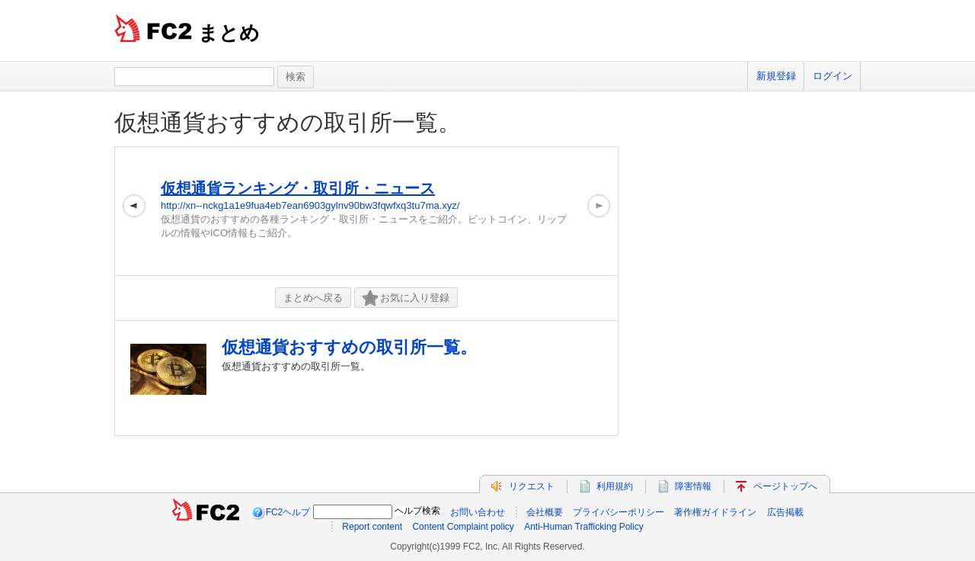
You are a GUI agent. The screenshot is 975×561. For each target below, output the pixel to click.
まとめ (229, 32)
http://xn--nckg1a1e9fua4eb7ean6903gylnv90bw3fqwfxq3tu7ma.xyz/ (310, 205)
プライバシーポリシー (618, 512)
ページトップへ (785, 486)
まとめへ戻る (313, 297)
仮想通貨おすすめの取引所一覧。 (287, 122)
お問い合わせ (477, 512)
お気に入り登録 (406, 298)
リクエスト (532, 486)
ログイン (832, 76)
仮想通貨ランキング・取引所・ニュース (298, 188)
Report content (372, 526)
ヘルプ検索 (417, 510)
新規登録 (776, 76)
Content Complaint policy (462, 526)
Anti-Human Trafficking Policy (584, 526)
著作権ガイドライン (715, 512)
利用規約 (614, 486)
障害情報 (693, 486)
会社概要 (544, 512)
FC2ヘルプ (288, 512)
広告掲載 (785, 512)
